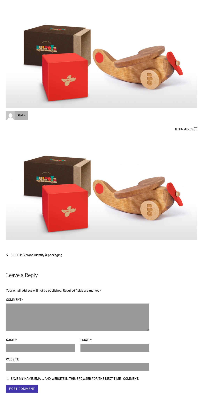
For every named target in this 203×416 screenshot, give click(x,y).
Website (12, 359)
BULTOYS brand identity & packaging (34, 255)
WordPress (154, 410)
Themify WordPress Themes (180, 410)
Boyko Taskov (17, 410)
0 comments (183, 129)
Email (86, 340)
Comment (15, 300)
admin (21, 115)
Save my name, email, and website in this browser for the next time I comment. (75, 379)
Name (11, 340)
